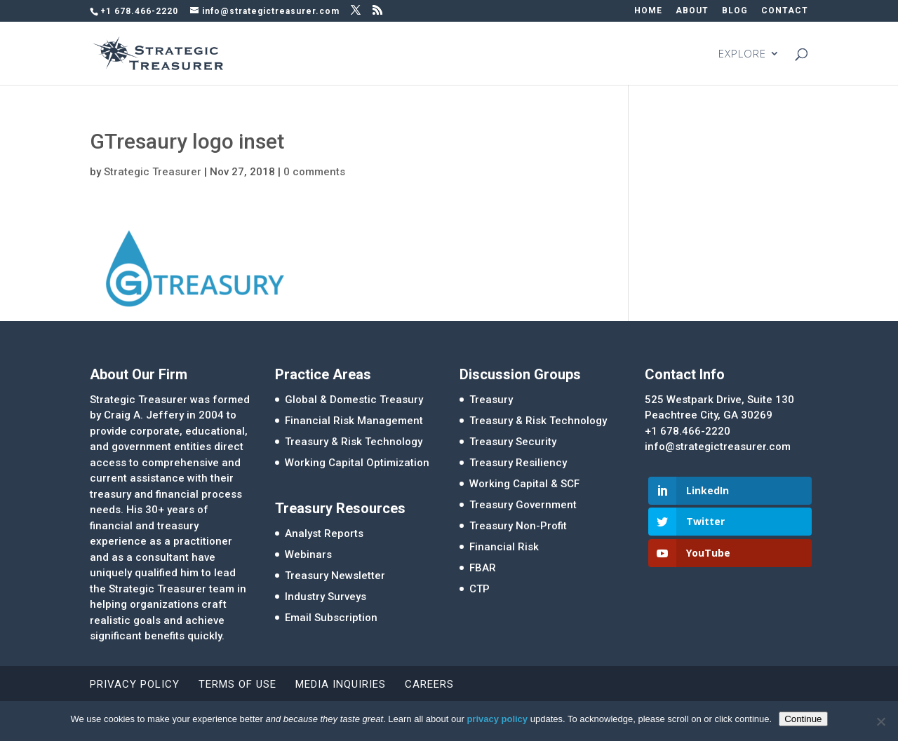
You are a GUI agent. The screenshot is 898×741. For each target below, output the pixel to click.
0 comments (314, 171)
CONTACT (784, 10)
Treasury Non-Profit (518, 525)
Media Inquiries (340, 684)
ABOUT (692, 10)
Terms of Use (237, 684)
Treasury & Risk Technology (353, 441)
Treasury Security (512, 441)
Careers (429, 684)
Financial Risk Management (354, 420)
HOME (648, 10)
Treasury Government (523, 504)
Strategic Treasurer (152, 171)
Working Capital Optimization (357, 462)
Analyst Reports (324, 533)
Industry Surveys (325, 596)
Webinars (308, 554)
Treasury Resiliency (518, 462)
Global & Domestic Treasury (354, 399)
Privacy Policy (135, 684)
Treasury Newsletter (335, 575)
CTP (479, 589)
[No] (880, 721)
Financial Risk (504, 547)
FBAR (482, 568)
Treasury (491, 399)
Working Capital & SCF (524, 483)
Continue (803, 719)
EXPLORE (742, 54)
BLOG (735, 10)
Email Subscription (331, 617)
